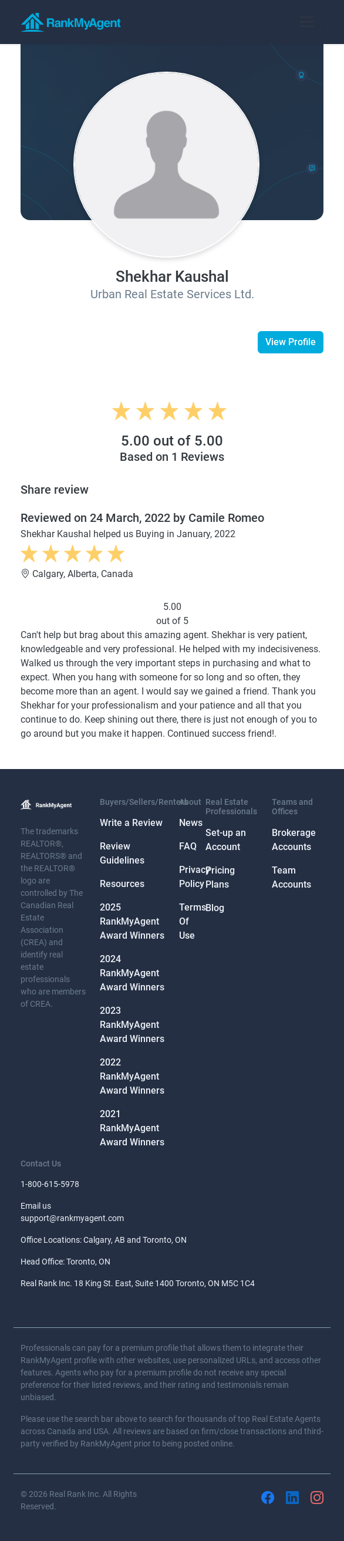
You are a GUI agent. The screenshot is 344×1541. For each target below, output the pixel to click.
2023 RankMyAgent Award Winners (132, 1024)
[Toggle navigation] (307, 21)
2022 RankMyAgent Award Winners (132, 1076)
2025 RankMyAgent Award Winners (132, 921)
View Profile (290, 342)
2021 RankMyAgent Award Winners (132, 1128)
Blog (214, 907)
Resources (122, 883)
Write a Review (131, 822)
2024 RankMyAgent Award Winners (132, 973)
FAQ (188, 846)
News (191, 822)
